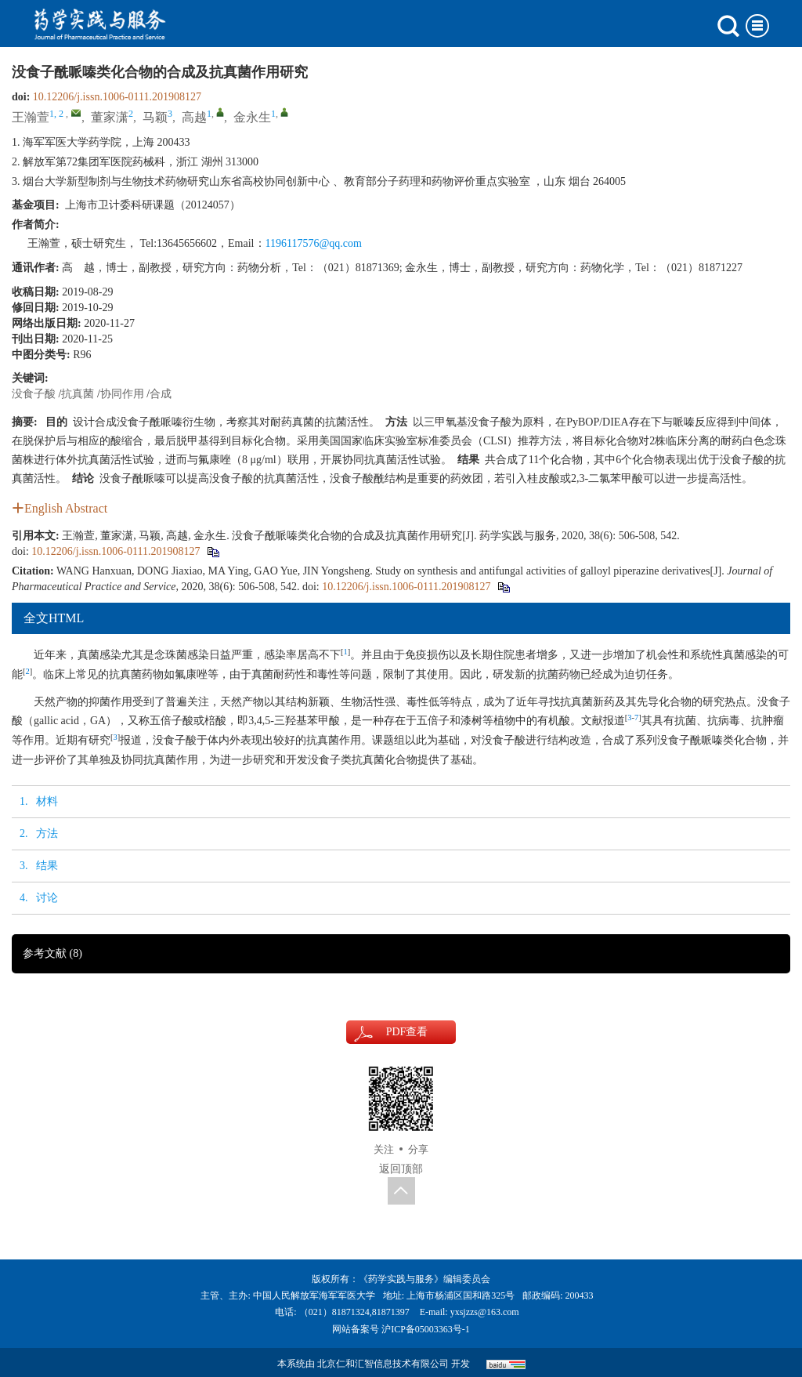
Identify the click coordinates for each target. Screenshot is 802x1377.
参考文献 (52, 953)
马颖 (155, 117)
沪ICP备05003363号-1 (425, 1329)
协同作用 (122, 394)
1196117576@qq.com (314, 243)
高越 (194, 117)
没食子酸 (34, 394)
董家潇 (109, 117)
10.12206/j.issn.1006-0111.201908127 (117, 97)
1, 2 (56, 113)
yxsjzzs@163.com (484, 1311)
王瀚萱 (30, 117)
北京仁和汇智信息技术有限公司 (383, 1363)
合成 (161, 394)
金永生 (252, 117)
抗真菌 (77, 394)
